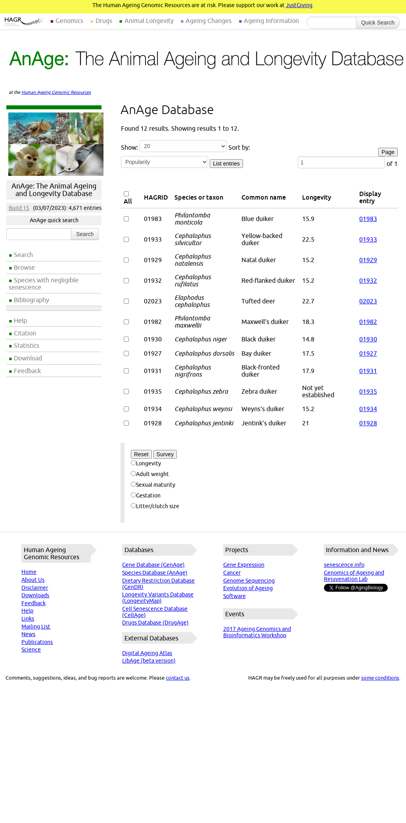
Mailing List (35, 626)
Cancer (232, 573)
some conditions (380, 677)
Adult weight (150, 474)
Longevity (146, 463)
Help (20, 320)
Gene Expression (243, 565)
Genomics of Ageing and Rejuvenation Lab (354, 576)
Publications (37, 642)
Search (23, 254)
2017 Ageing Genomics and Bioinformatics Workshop (257, 632)
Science (31, 649)
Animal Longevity (149, 20)
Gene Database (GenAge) (153, 565)
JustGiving (299, 5)
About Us (32, 580)
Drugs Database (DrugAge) (155, 622)
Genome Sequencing (249, 580)
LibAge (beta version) (149, 660)
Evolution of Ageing (248, 588)
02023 (368, 301)
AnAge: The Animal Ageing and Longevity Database (53, 189)
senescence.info (344, 565)
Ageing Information (271, 20)
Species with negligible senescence (44, 283)
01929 (368, 259)
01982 (368, 321)
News (28, 634)
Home (28, 572)
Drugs (104, 20)
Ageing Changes (209, 20)
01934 (368, 408)
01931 (368, 370)
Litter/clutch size (155, 506)
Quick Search (378, 22)
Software (234, 596)
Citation (25, 333)
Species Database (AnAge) (155, 573)
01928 (368, 423)
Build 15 (19, 208)
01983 (368, 218)
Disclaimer (34, 588)
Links (27, 618)
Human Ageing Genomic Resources (56, 92)
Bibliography (31, 299)
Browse (24, 267)
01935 (368, 391)
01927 (368, 353)
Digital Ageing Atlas (147, 653)
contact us (178, 677)
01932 (368, 280)
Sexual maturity (153, 485)
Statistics (26, 345)
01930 (368, 339)
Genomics (69, 20)
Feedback (27, 370)
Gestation (146, 495)
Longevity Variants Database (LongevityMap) (157, 597)
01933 (368, 239)
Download (28, 358)
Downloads (35, 595)
